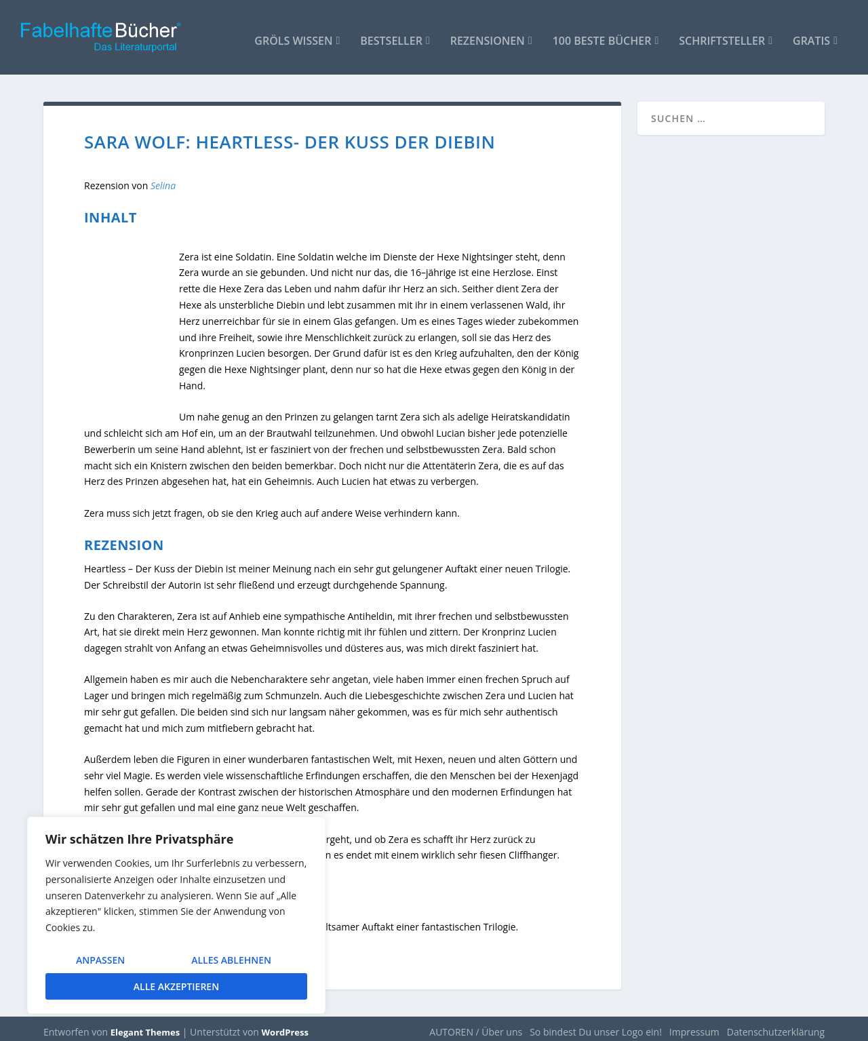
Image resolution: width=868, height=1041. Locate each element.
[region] (176, 915)
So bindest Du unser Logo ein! (596, 1025)
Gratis (811, 34)
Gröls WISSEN (293, 34)
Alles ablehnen (231, 960)
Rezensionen (487, 34)
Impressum (694, 1025)
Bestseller (391, 34)
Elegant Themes (145, 1025)
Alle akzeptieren (176, 986)
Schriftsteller (722, 34)
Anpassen (100, 960)
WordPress (285, 1025)
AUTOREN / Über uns (475, 1025)
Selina (163, 178)
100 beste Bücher (602, 34)
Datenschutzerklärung (776, 1025)
